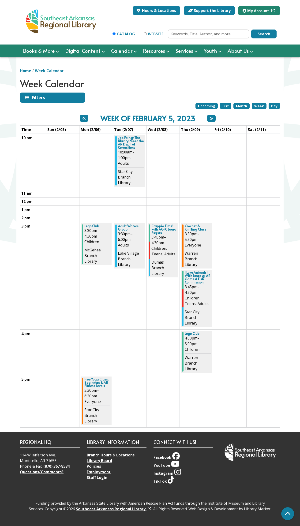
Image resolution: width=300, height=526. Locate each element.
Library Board (99, 460)
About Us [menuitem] (238, 50)
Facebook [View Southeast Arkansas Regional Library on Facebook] (167, 457)
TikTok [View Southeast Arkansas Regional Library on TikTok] (164, 481)
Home (25, 70)
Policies (94, 466)
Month (241, 106)
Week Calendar (49, 70)
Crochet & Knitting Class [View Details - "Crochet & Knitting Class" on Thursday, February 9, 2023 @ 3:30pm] (195, 227)
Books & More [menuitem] (39, 50)
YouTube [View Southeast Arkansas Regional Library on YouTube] (167, 465)
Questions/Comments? (42, 471)
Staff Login (97, 477)
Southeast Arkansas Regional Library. (111, 508)
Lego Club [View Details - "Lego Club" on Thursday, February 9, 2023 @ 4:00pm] (192, 333)
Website (155, 34)
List (225, 106)
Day (274, 106)
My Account (256, 10)
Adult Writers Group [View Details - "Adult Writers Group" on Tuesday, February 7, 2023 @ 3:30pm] (128, 227)
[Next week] (211, 118)
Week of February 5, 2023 (147, 118)
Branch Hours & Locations (111, 455)
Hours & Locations (158, 10)
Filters (39, 97)
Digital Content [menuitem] (83, 50)
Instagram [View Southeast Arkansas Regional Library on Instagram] (167, 473)
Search (264, 34)
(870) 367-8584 (56, 466)
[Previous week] (84, 118)
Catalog (126, 34)
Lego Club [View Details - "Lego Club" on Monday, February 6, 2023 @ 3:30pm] (91, 226)
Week (259, 106)
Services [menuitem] (184, 50)
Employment (99, 471)
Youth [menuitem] (210, 50)
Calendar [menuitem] (121, 50)
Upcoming (206, 106)
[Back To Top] (287, 513)
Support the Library (209, 10)
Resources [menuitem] (154, 50)
